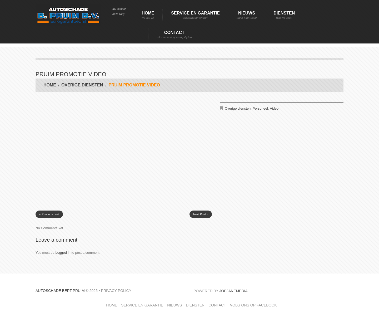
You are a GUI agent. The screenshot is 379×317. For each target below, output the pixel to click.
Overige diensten (82, 85)
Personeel (260, 108)
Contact (174, 34)
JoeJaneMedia (234, 291)
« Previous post (49, 214)
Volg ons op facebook (253, 305)
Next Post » (200, 214)
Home (148, 15)
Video (274, 108)
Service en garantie (195, 15)
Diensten (284, 15)
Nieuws (247, 15)
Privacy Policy (116, 291)
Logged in (62, 253)
